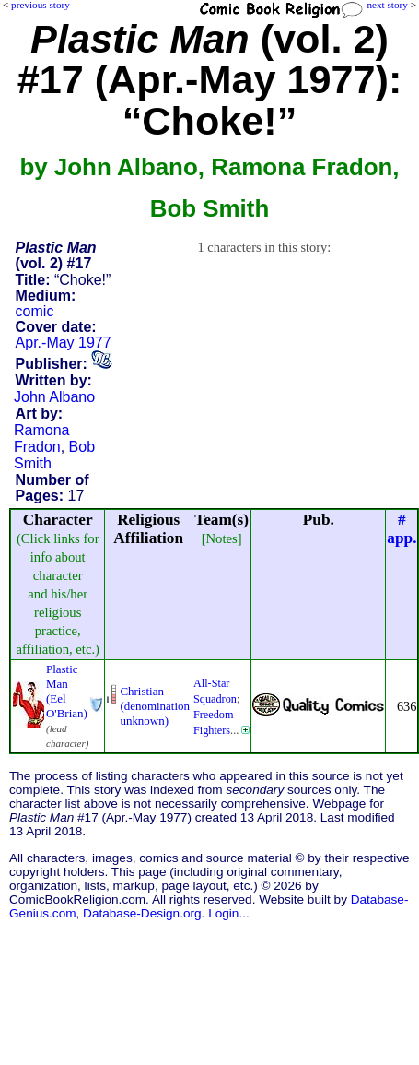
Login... (229, 913)
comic (35, 311)
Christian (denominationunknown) (155, 706)
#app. (401, 529)
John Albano (54, 397)
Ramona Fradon (41, 438)
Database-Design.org (142, 913)
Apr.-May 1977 (63, 342)
